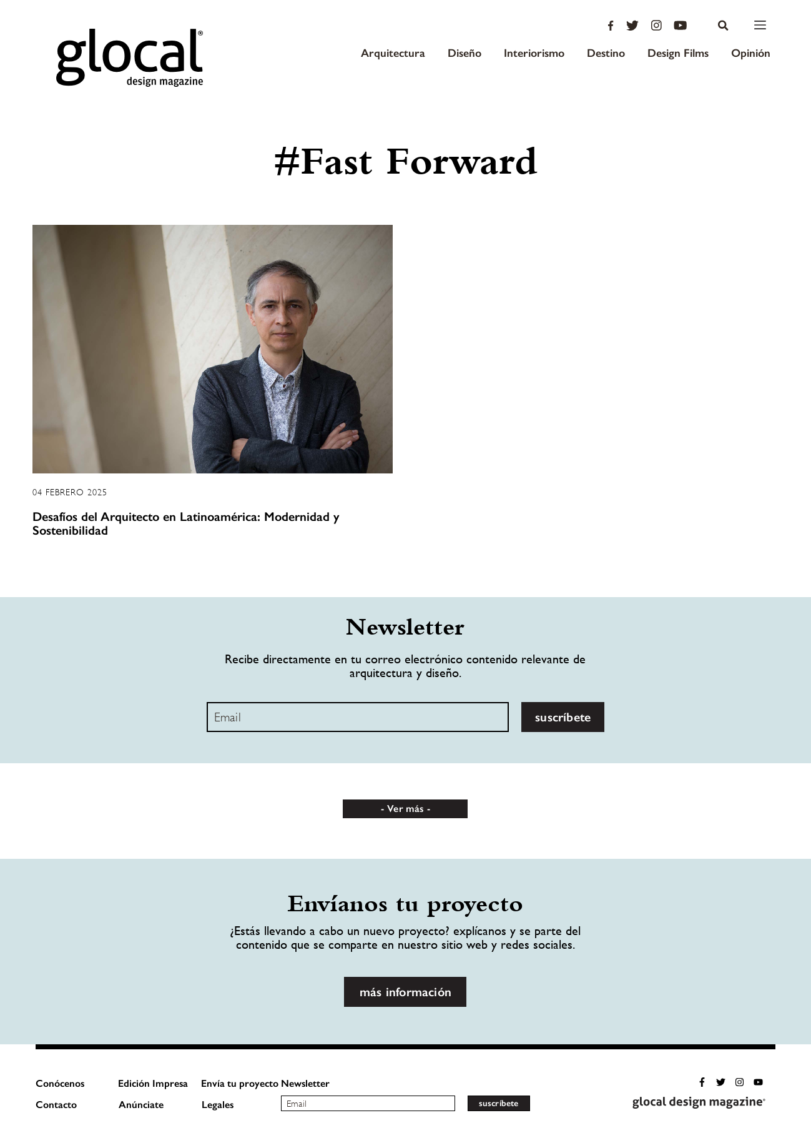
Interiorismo (534, 53)
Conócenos (60, 1083)
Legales (217, 1105)
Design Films (678, 53)
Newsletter (305, 1083)
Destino (606, 53)
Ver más (405, 808)
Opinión (750, 53)
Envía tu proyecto (239, 1083)
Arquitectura (393, 53)
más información (405, 991)
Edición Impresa (153, 1083)
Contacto (56, 1105)
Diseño (464, 53)
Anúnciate (141, 1105)
